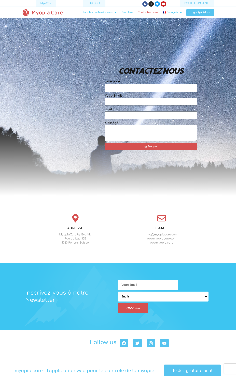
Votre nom (112, 82)
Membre (127, 13)
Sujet (108, 110)
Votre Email (113, 96)
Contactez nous (148, 13)
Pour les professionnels (99, 13)
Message (111, 123)
